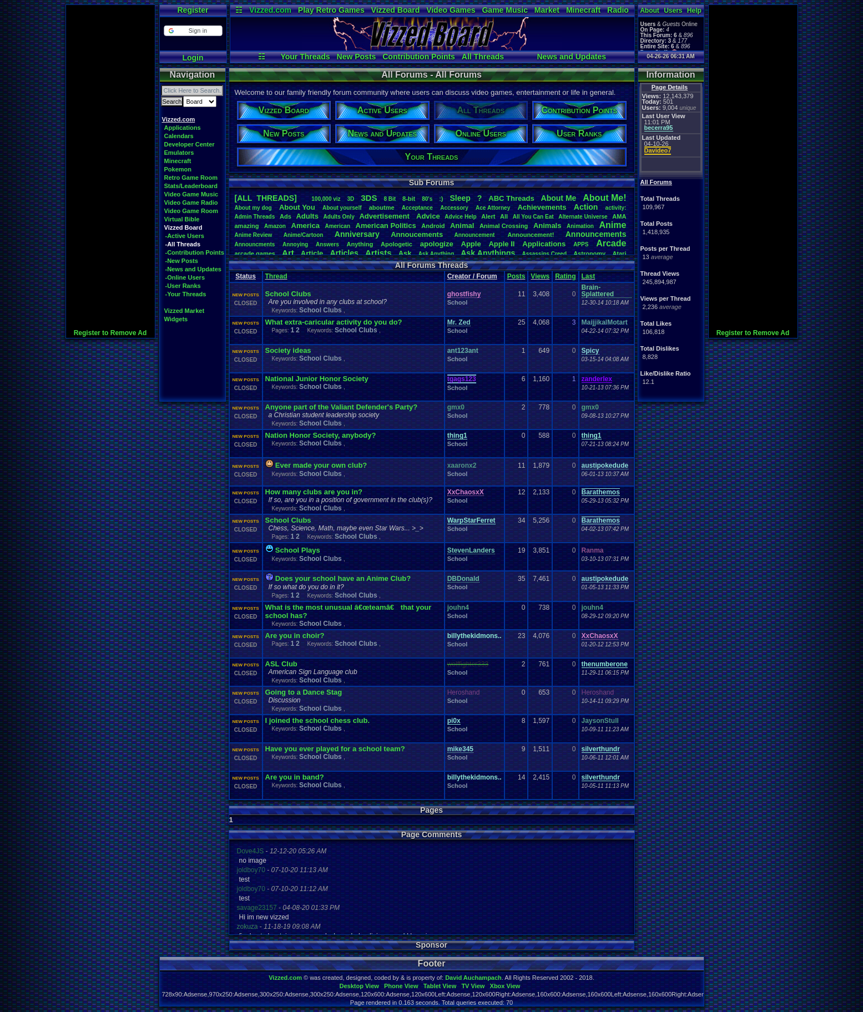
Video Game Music (191, 194)
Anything (360, 244)
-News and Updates (193, 269)
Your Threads (305, 56)
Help (694, 10)
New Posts (356, 56)
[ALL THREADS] (266, 198)
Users (673, 10)
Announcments (255, 244)
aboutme (382, 207)
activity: (616, 208)
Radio (618, 10)
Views (540, 276)
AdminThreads (255, 217)
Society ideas (288, 350)
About (649, 10)
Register (192, 10)
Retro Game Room (191, 177)
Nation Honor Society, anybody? (320, 435)
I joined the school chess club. (317, 720)
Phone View (401, 986)
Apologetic (396, 244)
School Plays (297, 550)
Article (312, 253)
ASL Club (281, 664)
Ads (285, 216)
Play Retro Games (331, 10)
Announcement (476, 235)
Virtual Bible (182, 219)
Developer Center (189, 144)
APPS (580, 244)
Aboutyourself (342, 208)
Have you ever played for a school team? (335, 749)
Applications (182, 127)
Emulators (179, 152)
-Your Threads (185, 294)
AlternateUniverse (582, 217)
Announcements (596, 234)
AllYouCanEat (533, 217)
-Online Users (185, 277)
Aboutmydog (253, 208)
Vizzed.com (270, 10)
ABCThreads (511, 198)
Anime (612, 225)
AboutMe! (604, 198)
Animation (580, 226)
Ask (405, 253)
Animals (547, 225)
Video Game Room (191, 211)
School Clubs (288, 294)
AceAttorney (493, 208)
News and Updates (571, 56)
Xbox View (505, 986)
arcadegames (255, 253)
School (457, 302)
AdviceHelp (460, 217)
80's (427, 199)
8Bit (389, 199)
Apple (471, 244)
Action (586, 207)
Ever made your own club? (321, 465)
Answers (327, 244)
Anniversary (357, 234)
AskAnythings (488, 253)
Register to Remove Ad (110, 333)
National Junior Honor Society (317, 379)
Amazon (275, 226)
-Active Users (184, 235)
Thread (276, 276)
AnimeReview (253, 235)
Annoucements (417, 234)
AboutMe (559, 198)
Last (588, 276)
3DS (369, 198)
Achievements (541, 207)
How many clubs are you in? (314, 492)
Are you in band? (294, 777)
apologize (436, 244)
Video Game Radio (191, 202)
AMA (619, 216)
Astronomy (589, 253)
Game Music (504, 10)
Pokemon (178, 169)
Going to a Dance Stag (303, 692)
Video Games (450, 10)
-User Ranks (183, 285)
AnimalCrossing (504, 225)
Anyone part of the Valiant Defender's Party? (341, 407)
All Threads (483, 56)
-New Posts (181, 260)
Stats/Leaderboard (191, 186)
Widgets (176, 319)
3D (351, 199)
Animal (462, 225)
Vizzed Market (184, 310)
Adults (307, 216)
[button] (193, 31)
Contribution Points (418, 56)
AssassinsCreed (544, 254)
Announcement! (531, 234)
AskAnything (436, 254)
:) (441, 198)
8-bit (408, 198)
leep (460, 198)
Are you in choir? (295, 635)
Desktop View (358, 986)
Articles (344, 253)
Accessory (454, 208)
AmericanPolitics (386, 225)
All (504, 216)
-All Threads (183, 244)
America (305, 225)
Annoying (295, 244)
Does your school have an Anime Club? (343, 578)
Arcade (611, 243)
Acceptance (417, 208)
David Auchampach (473, 977)
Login (192, 57)
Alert (488, 216)
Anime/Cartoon (304, 235)
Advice (428, 216)
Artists (378, 252)
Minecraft (583, 10)
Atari (619, 253)
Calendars (179, 136)
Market (546, 10)
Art (288, 252)
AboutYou (297, 207)
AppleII (501, 244)
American (337, 226)
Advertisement (385, 216)
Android (433, 225)
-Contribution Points (194, 252)
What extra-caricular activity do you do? (333, 322)
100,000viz (325, 199)
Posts (516, 276)
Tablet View (440, 986)
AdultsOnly (339, 217)
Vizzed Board (395, 10)
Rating (565, 276)
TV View (473, 986)
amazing (247, 225)
